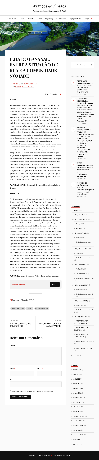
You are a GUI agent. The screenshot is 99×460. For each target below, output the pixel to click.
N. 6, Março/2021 (80, 264)
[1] (60, 94)
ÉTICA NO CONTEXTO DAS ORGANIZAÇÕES (20, 325)
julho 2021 (76, 407)
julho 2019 (76, 444)
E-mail (40, 369)
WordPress (46, 455)
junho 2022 (77, 370)
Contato (31, 19)
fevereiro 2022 (78, 388)
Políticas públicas (41, 308)
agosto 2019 (77, 439)
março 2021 (77, 411)
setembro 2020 (78, 425)
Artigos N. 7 (80, 289)
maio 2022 (76, 374)
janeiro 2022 (77, 393)
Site (11, 380)
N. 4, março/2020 (80, 233)
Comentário (15, 345)
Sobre (22, 19)
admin (15, 84)
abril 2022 (76, 379)
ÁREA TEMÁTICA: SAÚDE (85, 341)
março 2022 (77, 383)
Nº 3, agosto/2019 (81, 316)
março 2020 (77, 430)
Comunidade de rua (17, 308)
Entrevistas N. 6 (81, 273)
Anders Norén (65, 455)
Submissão (62, 19)
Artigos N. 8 (80, 305)
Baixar (55, 284)
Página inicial (11, 19)
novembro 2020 (78, 416)
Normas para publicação (46, 19)
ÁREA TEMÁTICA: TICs (84, 348)
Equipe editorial (75, 19)
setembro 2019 (78, 435)
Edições (87, 19)
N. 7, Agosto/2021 (81, 285)
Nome (12, 369)
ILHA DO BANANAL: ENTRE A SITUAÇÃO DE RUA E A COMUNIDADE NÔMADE (34, 67)
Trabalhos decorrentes (83, 242)
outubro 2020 (77, 421)
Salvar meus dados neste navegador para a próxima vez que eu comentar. (32, 391)
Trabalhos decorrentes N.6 (85, 278)
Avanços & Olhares (49, 5)
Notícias (76, 355)
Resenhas (79, 228)
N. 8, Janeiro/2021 (81, 301)
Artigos (78, 224)
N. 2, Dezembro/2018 (82, 219)
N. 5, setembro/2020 (81, 249)
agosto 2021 (77, 402)
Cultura (29, 308)
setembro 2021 (78, 397)
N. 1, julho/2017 (28, 86)
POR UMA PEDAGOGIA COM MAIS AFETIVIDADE (50, 325)
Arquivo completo (18, 284)
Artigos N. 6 (80, 269)
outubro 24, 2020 (30, 84)
